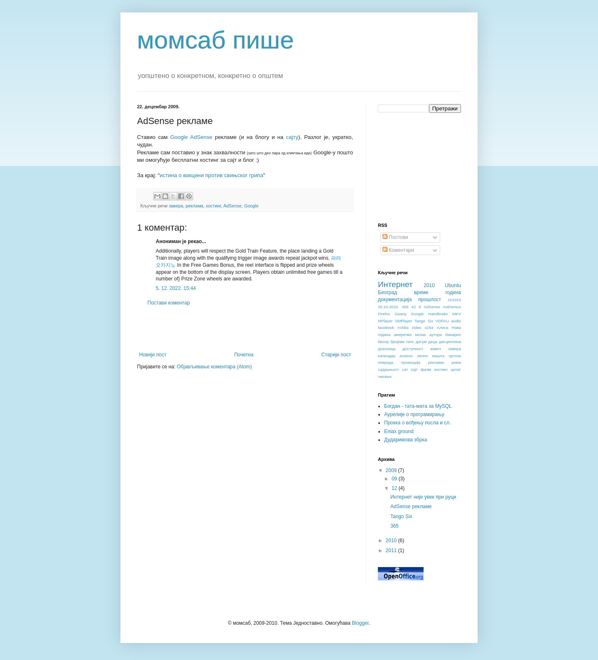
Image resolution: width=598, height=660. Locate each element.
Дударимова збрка (405, 440)
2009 (392, 470)
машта (438, 355)
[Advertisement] (245, 329)
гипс (410, 341)
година (453, 292)
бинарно (453, 334)
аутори (435, 334)
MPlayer (385, 321)
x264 (429, 327)
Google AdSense (191, 137)
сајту (292, 137)
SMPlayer (403, 321)
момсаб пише (215, 40)
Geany (400, 314)
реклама (194, 205)
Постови (395, 237)
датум (421, 341)
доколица (386, 348)
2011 (392, 550)
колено (406, 355)
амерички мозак (410, 334)
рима (456, 362)
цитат (456, 369)
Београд (387, 292)
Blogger (360, 623)
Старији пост (336, 355)
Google (251, 205)
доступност (412, 348)
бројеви (397, 341)
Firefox (384, 314)
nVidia (403, 327)
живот (435, 348)
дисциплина (450, 341)
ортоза (454, 355)
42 (414, 306)
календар (386, 355)
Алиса (442, 327)
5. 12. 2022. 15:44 (176, 288)
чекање (385, 376)
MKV (456, 314)
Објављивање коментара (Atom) (214, 367)
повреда (385, 362)
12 (395, 488)
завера (176, 205)
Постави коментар (168, 303)
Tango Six (423, 321)
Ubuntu (453, 285)
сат (405, 369)
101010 (454, 299)
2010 (429, 285)
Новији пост (153, 355)
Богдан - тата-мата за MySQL (418, 406)
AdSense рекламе (410, 506)
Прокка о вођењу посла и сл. (417, 423)
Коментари (398, 250)
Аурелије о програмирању (414, 414)
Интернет (395, 284)
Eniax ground (399, 431)
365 (405, 306)
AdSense (232, 205)
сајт (414, 369)
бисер (383, 341)
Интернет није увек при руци (423, 497)
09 (395, 479)
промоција (410, 362)
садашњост (388, 369)
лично (422, 355)
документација (395, 299)
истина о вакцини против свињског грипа (211, 175)
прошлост (429, 299)
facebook (386, 327)
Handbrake (438, 314)
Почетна (243, 355)
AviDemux (452, 306)
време (421, 292)
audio (456, 321)
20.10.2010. (388, 306)
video (417, 327)
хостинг (213, 205)
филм (426, 369)
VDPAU (442, 321)
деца (432, 341)
